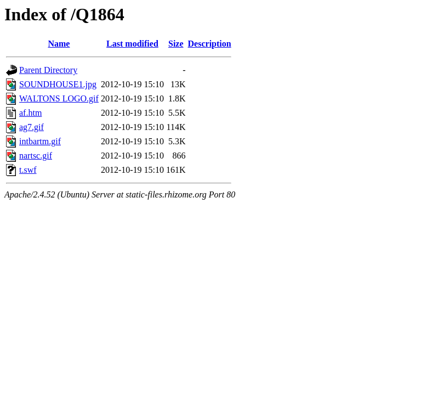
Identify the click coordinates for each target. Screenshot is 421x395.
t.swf (28, 169)
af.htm (30, 112)
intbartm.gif (40, 141)
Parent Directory (48, 70)
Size (176, 43)
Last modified (132, 43)
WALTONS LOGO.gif (59, 98)
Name (59, 43)
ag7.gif (31, 127)
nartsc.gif (35, 155)
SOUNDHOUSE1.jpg (57, 84)
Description (209, 43)
